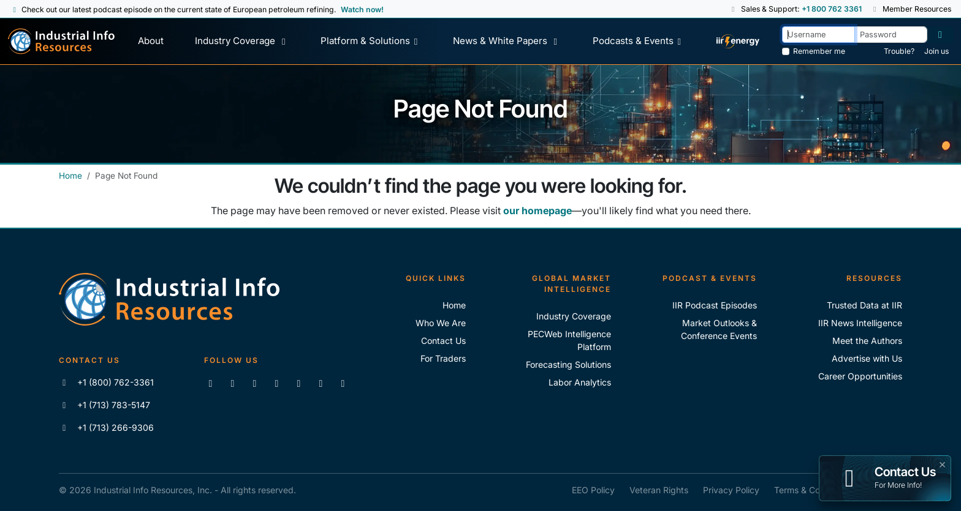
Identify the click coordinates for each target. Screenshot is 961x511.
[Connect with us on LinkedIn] (210, 383)
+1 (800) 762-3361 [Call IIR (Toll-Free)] (106, 382)
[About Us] (151, 41)
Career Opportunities (860, 376)
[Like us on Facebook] (232, 383)
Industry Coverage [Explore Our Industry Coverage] (573, 316)
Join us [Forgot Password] (936, 51)
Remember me (819, 51)
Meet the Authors (867, 340)
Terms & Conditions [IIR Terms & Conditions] (812, 490)
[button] (734, 9)
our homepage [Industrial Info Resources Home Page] (537, 210)
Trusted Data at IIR (864, 305)
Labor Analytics (580, 382)
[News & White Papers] (507, 41)
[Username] (818, 34)
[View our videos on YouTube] (276, 383)
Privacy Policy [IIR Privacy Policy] (731, 490)
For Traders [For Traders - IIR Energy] (443, 358)
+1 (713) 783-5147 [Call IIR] (104, 405)
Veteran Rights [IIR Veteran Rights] (658, 490)
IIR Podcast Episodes (714, 305)
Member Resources (911, 8)
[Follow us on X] (254, 383)
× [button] (942, 463)
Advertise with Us (867, 358)
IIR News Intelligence (860, 323)
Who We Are (441, 323)
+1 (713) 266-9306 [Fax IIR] (106, 427)
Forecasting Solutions (568, 364)
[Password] (890, 34)
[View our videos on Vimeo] (298, 383)
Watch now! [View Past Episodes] (362, 9)
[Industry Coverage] (242, 41)
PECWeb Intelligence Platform (569, 340)
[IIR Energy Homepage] (737, 41)
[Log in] (940, 34)
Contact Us (443, 340)
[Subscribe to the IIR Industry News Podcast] (320, 383)
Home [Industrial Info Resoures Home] (454, 305)
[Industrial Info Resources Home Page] (61, 41)
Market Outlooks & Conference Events (719, 329)
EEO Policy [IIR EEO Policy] (593, 490)
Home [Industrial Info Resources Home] (70, 176)
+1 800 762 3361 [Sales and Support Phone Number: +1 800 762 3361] (832, 8)
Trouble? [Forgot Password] (899, 51)
